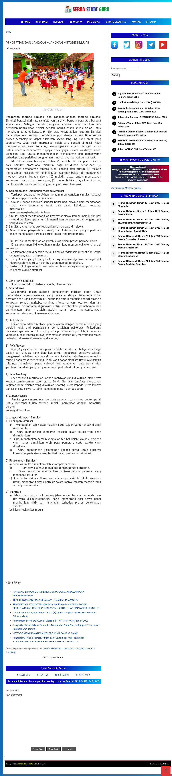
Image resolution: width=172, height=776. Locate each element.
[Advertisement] (53, 547)
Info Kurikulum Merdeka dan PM (126, 188)
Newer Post (37, 749)
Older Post (53, 749)
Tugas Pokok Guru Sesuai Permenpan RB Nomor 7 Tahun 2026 (139, 95)
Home (69, 749)
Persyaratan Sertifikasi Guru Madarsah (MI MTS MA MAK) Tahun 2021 (51, 620)
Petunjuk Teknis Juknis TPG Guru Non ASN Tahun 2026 (140, 125)
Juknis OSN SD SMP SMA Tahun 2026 (137, 149)
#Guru (45, 657)
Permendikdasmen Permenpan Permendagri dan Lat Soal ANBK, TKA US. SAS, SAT (53, 681)
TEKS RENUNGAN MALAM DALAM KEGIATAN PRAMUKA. (45, 599)
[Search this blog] (124, 68)
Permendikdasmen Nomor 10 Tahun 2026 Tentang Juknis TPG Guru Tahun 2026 (139, 110)
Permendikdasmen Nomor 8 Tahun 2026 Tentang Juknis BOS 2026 (142, 142)
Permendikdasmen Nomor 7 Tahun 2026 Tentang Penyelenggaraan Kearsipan (142, 133)
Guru (8, 32)
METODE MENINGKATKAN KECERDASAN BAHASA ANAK (45, 633)
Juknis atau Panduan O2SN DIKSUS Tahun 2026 (142, 117)
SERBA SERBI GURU (25, 764)
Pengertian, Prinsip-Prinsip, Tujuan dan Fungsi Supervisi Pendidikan (49, 637)
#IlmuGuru (57, 657)
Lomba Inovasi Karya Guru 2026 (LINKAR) (139, 102)
